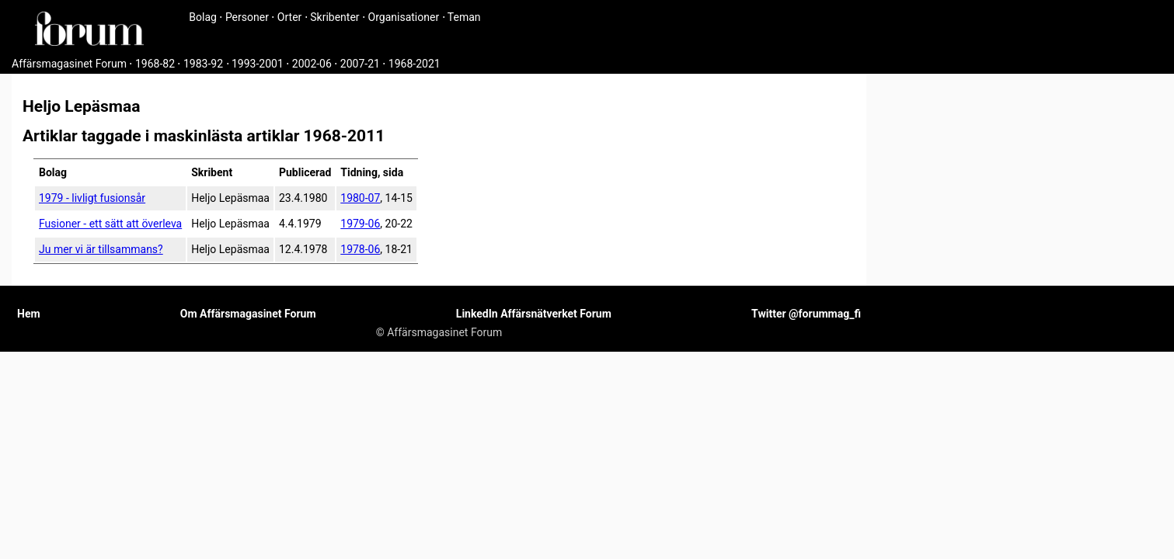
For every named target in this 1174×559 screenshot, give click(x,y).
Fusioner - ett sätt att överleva (110, 223)
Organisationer (404, 17)
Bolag (203, 17)
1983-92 (203, 63)
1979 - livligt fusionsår (92, 198)
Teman (464, 17)
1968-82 (155, 63)
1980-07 (360, 198)
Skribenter (334, 17)
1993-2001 (258, 63)
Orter (289, 17)
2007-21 (360, 63)
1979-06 (360, 223)
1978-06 (360, 249)
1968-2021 (414, 63)
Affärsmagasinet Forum (69, 63)
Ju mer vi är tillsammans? (101, 249)
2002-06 (312, 63)
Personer (247, 17)
